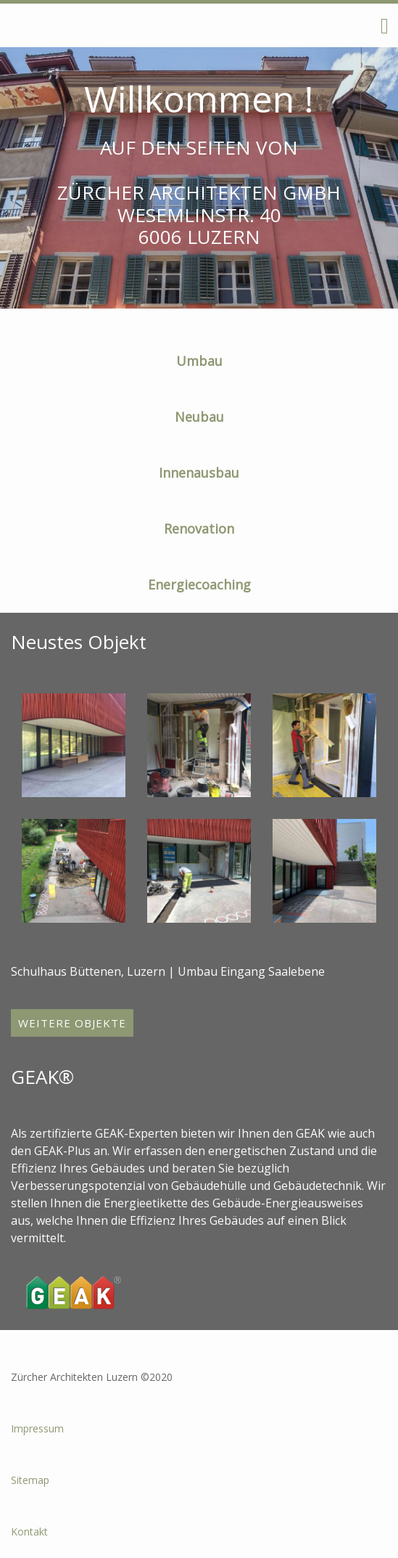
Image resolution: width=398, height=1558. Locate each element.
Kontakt (29, 1531)
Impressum (37, 1428)
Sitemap (30, 1480)
